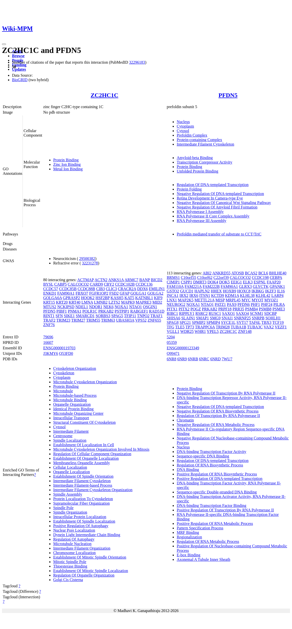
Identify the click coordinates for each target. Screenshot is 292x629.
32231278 (90, 263)
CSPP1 (186, 282)
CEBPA (276, 277)
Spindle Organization (70, 512)
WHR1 (200, 331)
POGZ (196, 309)
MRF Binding (188, 532)
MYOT (257, 300)
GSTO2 (173, 291)
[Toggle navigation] (4, 44)
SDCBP (270, 313)
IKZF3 (270, 291)
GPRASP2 (71, 298)
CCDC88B (86, 289)
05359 (172, 342)
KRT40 (74, 302)
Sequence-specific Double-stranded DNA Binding (217, 492)
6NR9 (182, 359)
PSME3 (279, 309)
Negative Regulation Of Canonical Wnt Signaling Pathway (224, 203)
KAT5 (129, 298)
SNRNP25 (242, 318)
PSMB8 (265, 309)
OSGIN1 (150, 307)
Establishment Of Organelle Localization (86, 458)
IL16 (281, 291)
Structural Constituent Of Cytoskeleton (84, 422)
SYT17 (242, 322)
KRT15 (49, 302)
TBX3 (267, 322)
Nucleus (183, 122)
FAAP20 (274, 282)
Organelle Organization (72, 404)
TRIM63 (108, 320)
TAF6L (255, 322)
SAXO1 (228, 313)
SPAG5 (117, 316)
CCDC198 (260, 277)
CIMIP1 (173, 282)
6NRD (215, 359)
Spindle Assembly (67, 494)
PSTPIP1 (122, 311)
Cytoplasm (185, 126)
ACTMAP (85, 280)
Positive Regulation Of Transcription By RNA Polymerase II (225, 510)
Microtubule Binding (70, 400)
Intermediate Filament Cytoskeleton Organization (92, 490)
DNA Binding (188, 469)
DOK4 (213, 282)
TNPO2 (143, 316)
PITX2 (184, 309)
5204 (171, 337)
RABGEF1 (139, 311)
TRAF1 (156, 316)
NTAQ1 (135, 307)
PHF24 (266, 304)
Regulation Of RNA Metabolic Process (208, 541)
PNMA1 (74, 311)
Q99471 (173, 353)
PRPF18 (225, 309)
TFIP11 (130, 316)
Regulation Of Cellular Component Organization (92, 454)
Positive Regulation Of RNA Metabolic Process (215, 523)
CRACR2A (127, 289)
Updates (19, 69)
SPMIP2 (198, 322)
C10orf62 (204, 277)
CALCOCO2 (78, 284)
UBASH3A (125, 320)
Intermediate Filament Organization (81, 548)
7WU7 (227, 359)
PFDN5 (228, 95)
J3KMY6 (50, 353)
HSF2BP (102, 298)
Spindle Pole (63, 508)
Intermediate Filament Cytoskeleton (205, 144)
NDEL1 (81, 307)
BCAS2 (251, 273)
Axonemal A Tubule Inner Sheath (203, 559)
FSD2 (114, 293)
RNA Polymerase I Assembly (200, 212)
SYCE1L (228, 322)
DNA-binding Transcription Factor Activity (211, 451)
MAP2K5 (185, 300)
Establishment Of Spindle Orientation (83, 476)
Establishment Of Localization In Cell (83, 445)
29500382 (87, 258)
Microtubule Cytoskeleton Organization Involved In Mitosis (101, 449)
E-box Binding (188, 555)
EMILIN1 (157, 289)
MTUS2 (49, 307)
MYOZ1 (271, 300)
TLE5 (179, 327)
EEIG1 (236, 282)
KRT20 (62, 302)
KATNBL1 (144, 298)
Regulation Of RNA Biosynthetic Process (210, 465)
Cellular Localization (70, 467)
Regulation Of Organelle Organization (83, 575)
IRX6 (193, 295)
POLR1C (89, 311)
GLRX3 (245, 286)
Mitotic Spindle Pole (69, 562)
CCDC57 (50, 289)
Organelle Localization (71, 472)
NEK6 (108, 307)
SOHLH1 (273, 318)
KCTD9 (217, 295)
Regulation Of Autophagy (73, 539)
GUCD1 (186, 291)
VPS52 (140, 320)
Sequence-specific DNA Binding (203, 456)
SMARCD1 (85, 316)
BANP (144, 280)
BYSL (48, 284)
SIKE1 (69, 316)
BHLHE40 (277, 273)
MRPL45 (233, 300)
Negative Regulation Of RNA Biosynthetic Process (218, 411)
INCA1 (172, 295)
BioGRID (19, 80)
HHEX (216, 291)
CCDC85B (67, 289)
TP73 (189, 327)
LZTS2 (114, 302)
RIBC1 (172, 313)
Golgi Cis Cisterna (68, 580)
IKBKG (258, 291)
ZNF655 (154, 320)
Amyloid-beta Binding (195, 158)
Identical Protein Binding (73, 409)
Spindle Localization (69, 440)
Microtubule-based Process (75, 395)
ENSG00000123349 (183, 348)
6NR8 (171, 359)
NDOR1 (95, 307)
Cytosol (183, 131)
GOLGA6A (52, 298)
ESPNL (260, 282)
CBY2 (109, 284)
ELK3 (248, 282)
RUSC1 (215, 313)
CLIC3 (111, 289)
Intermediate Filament (71, 431)
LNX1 (172, 300)
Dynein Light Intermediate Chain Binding (86, 535)
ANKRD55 (221, 273)
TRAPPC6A (205, 327)
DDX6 (142, 289)
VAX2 (269, 327)
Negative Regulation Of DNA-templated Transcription (220, 194)
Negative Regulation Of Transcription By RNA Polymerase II (226, 393)
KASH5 (117, 298)
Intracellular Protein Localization (79, 517)
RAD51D (156, 311)
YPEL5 (213, 331)
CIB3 (100, 289)
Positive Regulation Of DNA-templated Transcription (219, 478)
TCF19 (278, 322)
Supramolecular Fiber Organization (81, 503)
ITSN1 (204, 295)
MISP (220, 300)
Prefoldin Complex (192, 135)
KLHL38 (247, 295)
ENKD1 (49, 293)
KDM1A (232, 295)
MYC (246, 300)
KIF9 (158, 298)
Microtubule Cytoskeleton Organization (85, 382)
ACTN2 (101, 280)
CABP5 (60, 284)
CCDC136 (144, 284)
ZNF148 (245, 331)
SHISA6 (173, 318)
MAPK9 (128, 302)
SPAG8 (172, 322)
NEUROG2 (176, 304)
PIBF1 (61, 311)
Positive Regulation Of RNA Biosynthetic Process (217, 474)
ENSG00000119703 (59, 348)
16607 (48, 342)
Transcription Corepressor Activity (204, 162)
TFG (170, 327)
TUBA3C (255, 327)
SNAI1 (227, 318)
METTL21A (205, 300)
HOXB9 (229, 291)
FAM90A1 (65, 293)
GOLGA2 (155, 293)
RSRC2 (201, 313)
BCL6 (263, 273)
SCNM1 (256, 313)
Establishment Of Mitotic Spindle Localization (90, 571)
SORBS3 (103, 316)
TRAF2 (49, 320)
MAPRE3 (143, 302)
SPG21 (185, 322)
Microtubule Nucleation (72, 544)
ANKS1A (116, 280)
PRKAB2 (105, 311)
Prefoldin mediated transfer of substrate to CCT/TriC (219, 234)
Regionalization (189, 537)
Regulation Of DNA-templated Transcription (213, 185)
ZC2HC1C (104, 95)
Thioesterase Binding (70, 566)
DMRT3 (199, 282)
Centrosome (62, 436)
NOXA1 (121, 307)
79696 (48, 337)
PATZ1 (220, 304)
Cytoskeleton (63, 373)
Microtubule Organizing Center (78, 413)
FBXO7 (81, 293)
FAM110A (175, 286)
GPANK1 (277, 286)
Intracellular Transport (71, 418)
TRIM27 (78, 320)
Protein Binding (66, 160)
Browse (18, 56)
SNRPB (258, 318)
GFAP (124, 293)
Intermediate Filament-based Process (82, 485)
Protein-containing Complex (199, 140)
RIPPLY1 (187, 313)
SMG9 (215, 318)
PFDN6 (244, 304)
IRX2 (184, 295)
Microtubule (63, 391)
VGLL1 (173, 331)
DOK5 (224, 282)
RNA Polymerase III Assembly (201, 220)
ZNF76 (49, 325)
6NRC (204, 359)
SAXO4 (242, 313)
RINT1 (48, 316)
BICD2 (156, 280)
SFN (59, 316)
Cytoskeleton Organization (74, 368)
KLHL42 (263, 295)
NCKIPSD (65, 307)
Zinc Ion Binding (67, 164)
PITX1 (172, 309)
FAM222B (211, 286)
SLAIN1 (188, 318)
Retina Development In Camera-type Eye (210, 198)
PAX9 (232, 304)
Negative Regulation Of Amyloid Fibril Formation (217, 207)
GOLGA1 (138, 293)
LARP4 (277, 295)
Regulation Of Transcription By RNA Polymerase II (218, 416)
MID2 (157, 302)
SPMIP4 (213, 322)
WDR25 (187, 331)
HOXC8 (243, 291)
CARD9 (96, 284)
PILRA (279, 304)
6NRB (193, 359)
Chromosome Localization (74, 553)
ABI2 (207, 273)
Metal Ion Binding (68, 169)
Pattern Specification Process (200, 528)
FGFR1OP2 (98, 293)
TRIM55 (93, 320)
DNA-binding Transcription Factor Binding (211, 505)
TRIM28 (223, 327)
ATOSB (237, 273)
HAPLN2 (202, 291)
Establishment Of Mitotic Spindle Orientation (89, 557)
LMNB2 (100, 302)
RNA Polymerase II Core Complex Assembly (213, 216)
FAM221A (193, 286)
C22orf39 (221, 277)
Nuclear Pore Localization (74, 530)
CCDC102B (125, 284)
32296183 (137, 62)
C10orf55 (188, 277)
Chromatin (185, 420)
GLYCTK (261, 286)
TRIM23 (63, 320)
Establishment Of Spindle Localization (84, 521)
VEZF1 (281, 327)
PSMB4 (251, 309)
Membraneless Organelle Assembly (81, 463)
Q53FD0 (66, 353)
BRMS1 (173, 277)
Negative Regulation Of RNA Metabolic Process (216, 424)
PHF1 (255, 304)
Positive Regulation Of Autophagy (80, 526)
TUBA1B (238, 327)
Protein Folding (189, 189)
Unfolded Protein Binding (197, 171)
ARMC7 (131, 280)
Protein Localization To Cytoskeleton (83, 499)
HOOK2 (87, 298)
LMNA (87, 302)
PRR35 (238, 309)
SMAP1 (202, 318)
